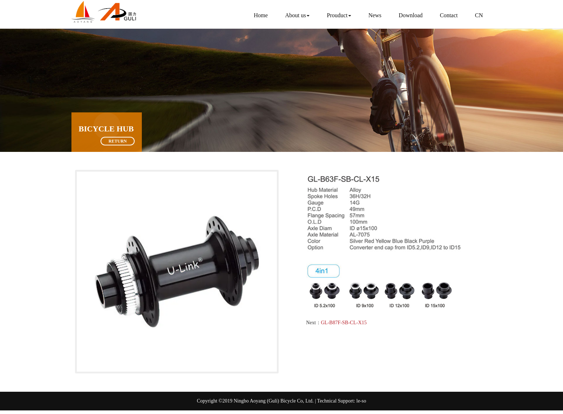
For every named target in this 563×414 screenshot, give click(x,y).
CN (479, 15)
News (374, 15)
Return (117, 141)
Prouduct (339, 15)
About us (297, 15)
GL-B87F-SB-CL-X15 (344, 322)
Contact (449, 15)
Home (261, 15)
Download (411, 15)
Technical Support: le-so (341, 401)
